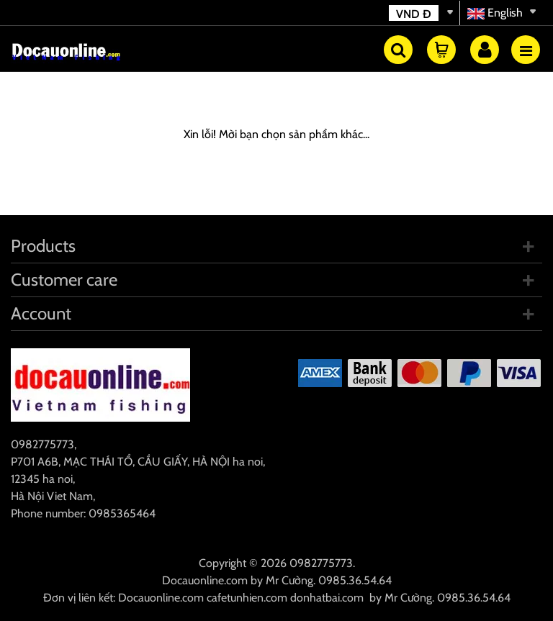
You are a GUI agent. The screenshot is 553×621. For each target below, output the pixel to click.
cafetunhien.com (247, 597)
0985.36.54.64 (355, 580)
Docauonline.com (205, 580)
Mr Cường (289, 580)
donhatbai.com (327, 597)
